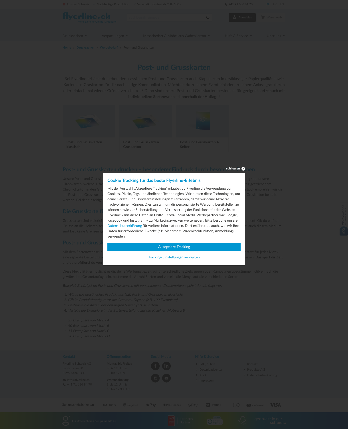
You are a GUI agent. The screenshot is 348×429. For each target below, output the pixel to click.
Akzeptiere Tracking (174, 247)
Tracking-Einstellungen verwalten (174, 257)
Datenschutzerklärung (124, 226)
